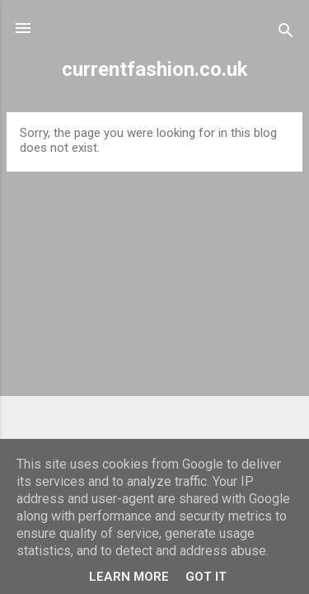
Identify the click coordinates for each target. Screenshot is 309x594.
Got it (206, 576)
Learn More (129, 576)
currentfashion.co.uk (155, 69)
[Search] (286, 33)
